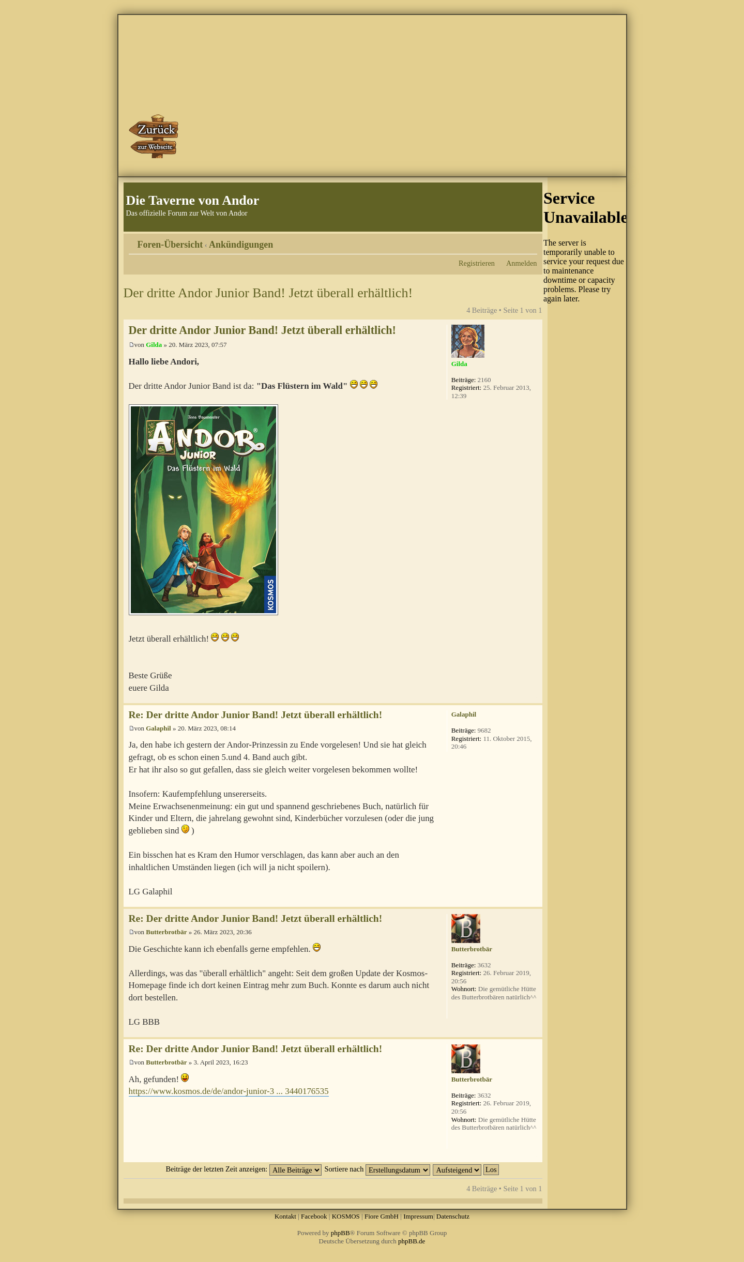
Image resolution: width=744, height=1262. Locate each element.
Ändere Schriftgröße (529, 241)
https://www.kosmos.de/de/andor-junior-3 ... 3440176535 (229, 1091)
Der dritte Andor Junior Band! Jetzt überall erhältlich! (268, 292)
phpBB (340, 1233)
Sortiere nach (377, 1169)
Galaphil (158, 728)
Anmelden (521, 263)
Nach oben (534, 698)
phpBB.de (411, 1241)
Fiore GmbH (382, 1216)
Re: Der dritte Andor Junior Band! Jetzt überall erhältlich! (256, 714)
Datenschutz (452, 1216)
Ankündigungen (241, 244)
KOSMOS (346, 1216)
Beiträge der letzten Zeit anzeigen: (243, 1169)
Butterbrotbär (166, 932)
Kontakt (285, 1216)
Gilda (154, 344)
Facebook (314, 1216)
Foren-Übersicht (170, 244)
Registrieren (477, 263)
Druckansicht (514, 241)
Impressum (418, 1216)
